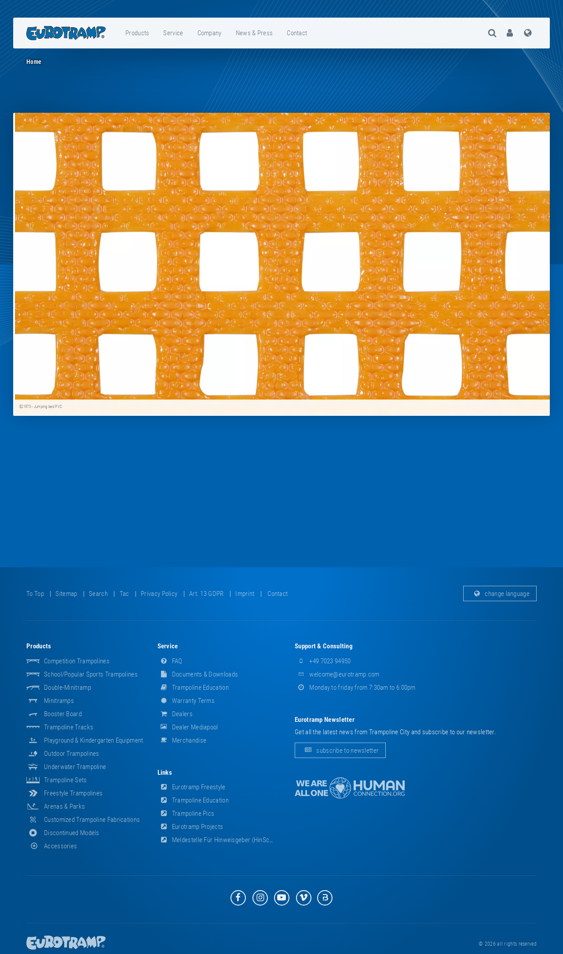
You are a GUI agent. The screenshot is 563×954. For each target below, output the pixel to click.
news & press (254, 33)
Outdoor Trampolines (71, 754)
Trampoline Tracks (68, 727)
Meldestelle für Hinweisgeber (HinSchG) (218, 840)
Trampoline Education (193, 687)
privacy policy (159, 594)
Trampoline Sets (65, 780)
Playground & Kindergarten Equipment (93, 740)
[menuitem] (138, 33)
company (209, 33)
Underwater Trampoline (75, 767)
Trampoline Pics (186, 813)
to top (35, 594)
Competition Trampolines (77, 661)
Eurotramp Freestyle (191, 787)
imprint (244, 594)
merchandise (182, 740)
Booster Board (63, 714)
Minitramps (59, 701)
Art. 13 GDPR (206, 594)
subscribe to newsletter (340, 750)
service (173, 33)
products (137, 33)
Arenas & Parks (64, 806)
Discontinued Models (71, 833)
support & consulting (324, 646)
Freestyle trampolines (73, 793)
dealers (175, 714)
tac (124, 594)
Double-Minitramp (67, 687)
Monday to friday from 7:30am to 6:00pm (355, 687)
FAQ (170, 661)
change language (500, 594)
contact (297, 33)
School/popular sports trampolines (91, 674)
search (98, 594)
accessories (51, 846)
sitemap (66, 594)
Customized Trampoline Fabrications (92, 820)
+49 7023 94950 (323, 661)
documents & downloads (197, 674)
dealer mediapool (187, 727)
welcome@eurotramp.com (337, 674)
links (164, 773)
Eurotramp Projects (190, 827)
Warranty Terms (186, 701)
